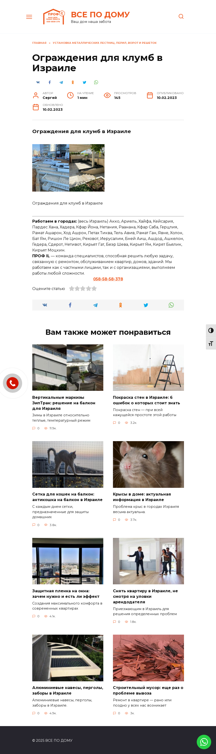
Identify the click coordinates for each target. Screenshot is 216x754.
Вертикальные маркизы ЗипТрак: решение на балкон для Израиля (63, 402)
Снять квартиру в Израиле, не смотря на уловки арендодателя (145, 595)
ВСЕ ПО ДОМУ (100, 14)
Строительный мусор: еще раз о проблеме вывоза (148, 689)
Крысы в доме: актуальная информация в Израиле (142, 496)
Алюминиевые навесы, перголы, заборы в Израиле (67, 689)
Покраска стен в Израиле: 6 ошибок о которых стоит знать (146, 400)
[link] (204, 746)
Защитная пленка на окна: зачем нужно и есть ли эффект (65, 593)
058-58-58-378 (108, 279)
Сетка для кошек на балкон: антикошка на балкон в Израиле (67, 496)
